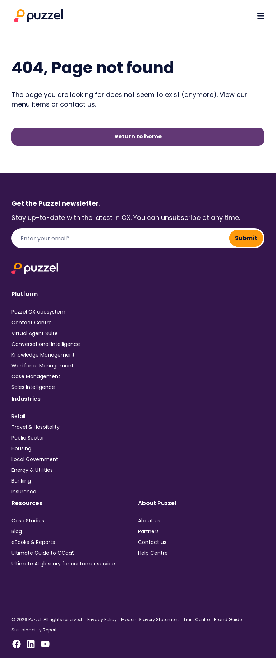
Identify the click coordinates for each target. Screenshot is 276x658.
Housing (21, 448)
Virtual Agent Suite (35, 333)
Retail (18, 416)
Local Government (35, 459)
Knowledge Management (43, 354)
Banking (21, 480)
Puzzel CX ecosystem (38, 311)
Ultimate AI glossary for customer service (63, 563)
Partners (148, 531)
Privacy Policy (102, 619)
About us (149, 520)
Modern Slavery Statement (150, 619)
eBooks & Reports (33, 542)
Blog (17, 531)
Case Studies (28, 520)
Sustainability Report (34, 630)
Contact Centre (32, 322)
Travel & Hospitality (36, 426)
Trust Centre (196, 619)
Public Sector (28, 437)
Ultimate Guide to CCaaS (43, 552)
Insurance (24, 491)
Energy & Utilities (32, 470)
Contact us (152, 542)
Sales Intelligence (33, 387)
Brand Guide (228, 619)
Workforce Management (43, 365)
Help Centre (153, 552)
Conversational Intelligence (46, 344)
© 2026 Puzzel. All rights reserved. (47, 619)
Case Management (36, 376)
